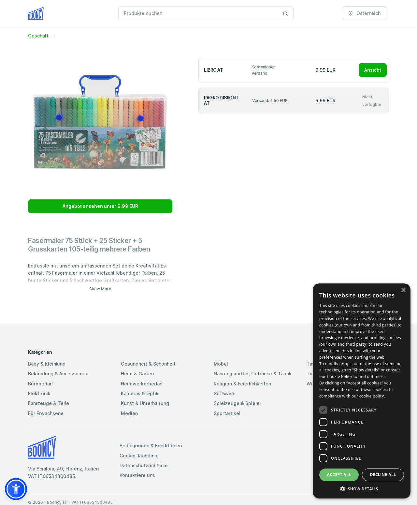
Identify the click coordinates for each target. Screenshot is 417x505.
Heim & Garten (137, 373)
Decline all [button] (383, 474)
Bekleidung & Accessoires (57, 373)
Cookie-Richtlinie (139, 455)
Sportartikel (227, 413)
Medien (129, 413)
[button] (16, 489)
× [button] (403, 290)
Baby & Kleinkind (46, 364)
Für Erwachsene (46, 413)
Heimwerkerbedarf (142, 383)
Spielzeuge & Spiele (237, 403)
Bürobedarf (40, 383)
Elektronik (39, 393)
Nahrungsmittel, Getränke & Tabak (253, 373)
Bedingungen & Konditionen (151, 445)
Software (224, 393)
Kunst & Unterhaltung (145, 403)
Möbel (221, 364)
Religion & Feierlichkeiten (242, 383)
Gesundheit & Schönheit (148, 364)
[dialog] (361, 390)
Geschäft (38, 35)
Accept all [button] (339, 474)
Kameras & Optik (140, 393)
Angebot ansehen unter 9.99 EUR (100, 206)
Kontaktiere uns (137, 475)
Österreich (364, 13)
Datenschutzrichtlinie (144, 465)
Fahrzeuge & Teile (48, 403)
